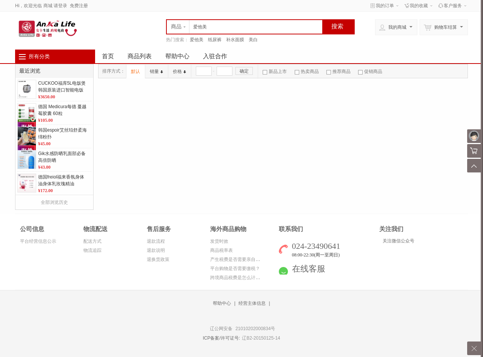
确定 (244, 71)
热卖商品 (307, 71)
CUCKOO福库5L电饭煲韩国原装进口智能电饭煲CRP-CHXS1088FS (62, 90)
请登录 (60, 5)
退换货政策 (158, 259)
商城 (47, 5)
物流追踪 (92, 250)
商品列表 (140, 56)
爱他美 (196, 39)
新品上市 (275, 71)
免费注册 (79, 5)
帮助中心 (177, 56)
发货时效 (219, 241)
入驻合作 (215, 56)
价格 (179, 71)
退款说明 (156, 250)
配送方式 (92, 241)
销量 (156, 71)
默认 (135, 71)
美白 (253, 39)
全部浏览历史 (54, 202)
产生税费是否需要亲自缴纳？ (239, 259)
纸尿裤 (215, 39)
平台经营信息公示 (38, 241)
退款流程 (156, 241)
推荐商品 (338, 71)
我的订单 (385, 5)
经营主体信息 (252, 303)
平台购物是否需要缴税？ (235, 268)
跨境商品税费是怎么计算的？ (239, 277)
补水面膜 (235, 39)
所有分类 (39, 56)
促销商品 (370, 71)
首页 (108, 56)
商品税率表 (221, 250)
